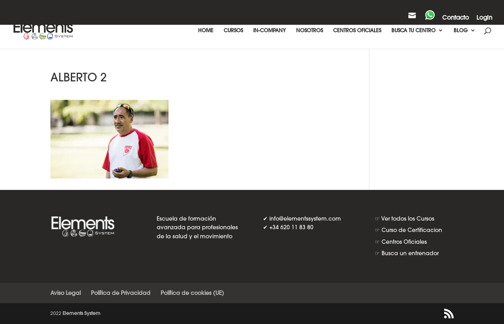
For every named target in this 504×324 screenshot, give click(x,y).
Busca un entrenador (410, 253)
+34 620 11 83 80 (291, 227)
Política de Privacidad (120, 292)
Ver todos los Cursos (407, 218)
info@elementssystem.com (305, 218)
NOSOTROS (309, 30)
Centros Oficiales (404, 241)
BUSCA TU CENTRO (413, 30)
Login (484, 18)
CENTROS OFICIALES (357, 30)
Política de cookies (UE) (192, 292)
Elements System (81, 313)
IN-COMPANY (269, 30)
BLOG (461, 30)
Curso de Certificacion (412, 230)
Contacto (455, 18)
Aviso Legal (65, 292)
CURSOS (233, 30)
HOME (205, 30)
